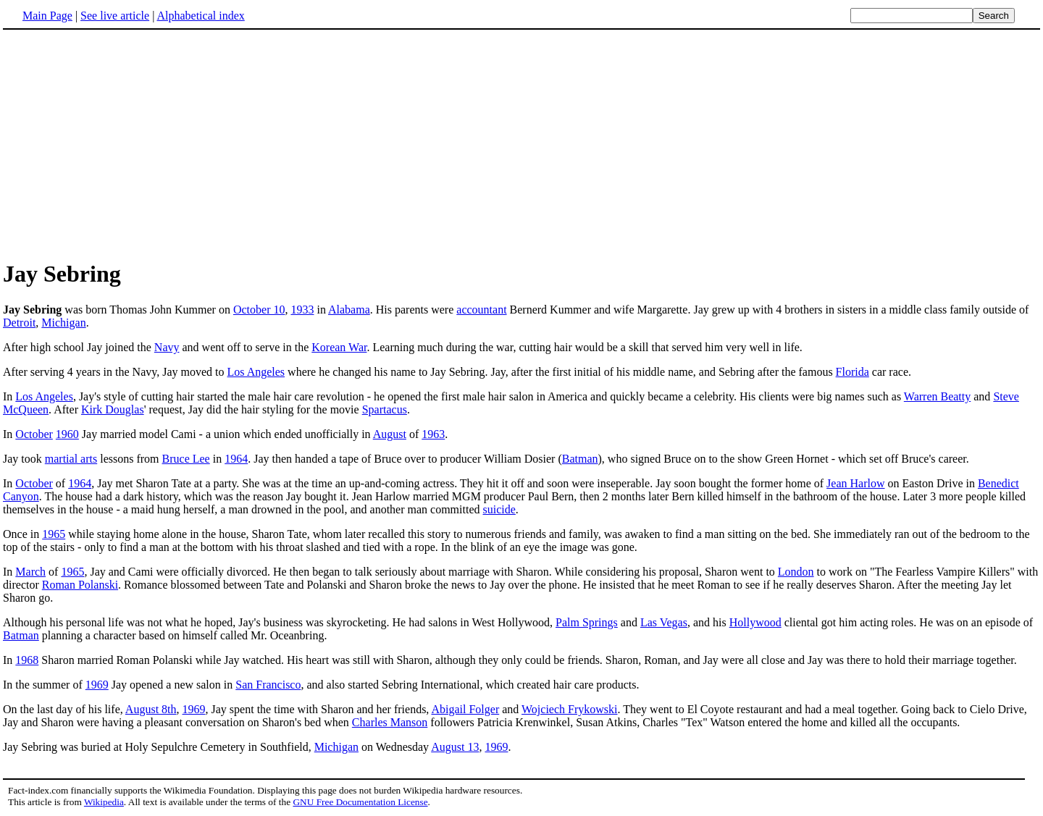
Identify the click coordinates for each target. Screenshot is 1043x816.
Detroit (19, 322)
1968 (26, 660)
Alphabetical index (200, 15)
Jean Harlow (855, 483)
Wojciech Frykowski (569, 709)
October (34, 434)
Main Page (47, 15)
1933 (302, 309)
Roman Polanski (80, 585)
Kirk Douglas (112, 409)
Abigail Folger (465, 709)
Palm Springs (587, 622)
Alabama (349, 309)
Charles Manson (389, 722)
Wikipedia (104, 801)
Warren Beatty (937, 396)
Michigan (63, 322)
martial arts (71, 459)
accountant (481, 309)
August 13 (455, 747)
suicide (499, 509)
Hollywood (755, 622)
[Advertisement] (124, 144)
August (389, 434)
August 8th (151, 709)
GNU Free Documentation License (360, 801)
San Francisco (268, 684)
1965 (53, 534)
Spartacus (384, 409)
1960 (67, 434)
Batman (580, 459)
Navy (167, 347)
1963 (433, 434)
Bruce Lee (186, 459)
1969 (97, 684)
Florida (852, 372)
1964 (236, 459)
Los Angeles (256, 372)
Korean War (338, 347)
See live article (114, 15)
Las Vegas (663, 622)
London (796, 571)
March (30, 571)
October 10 (259, 309)
